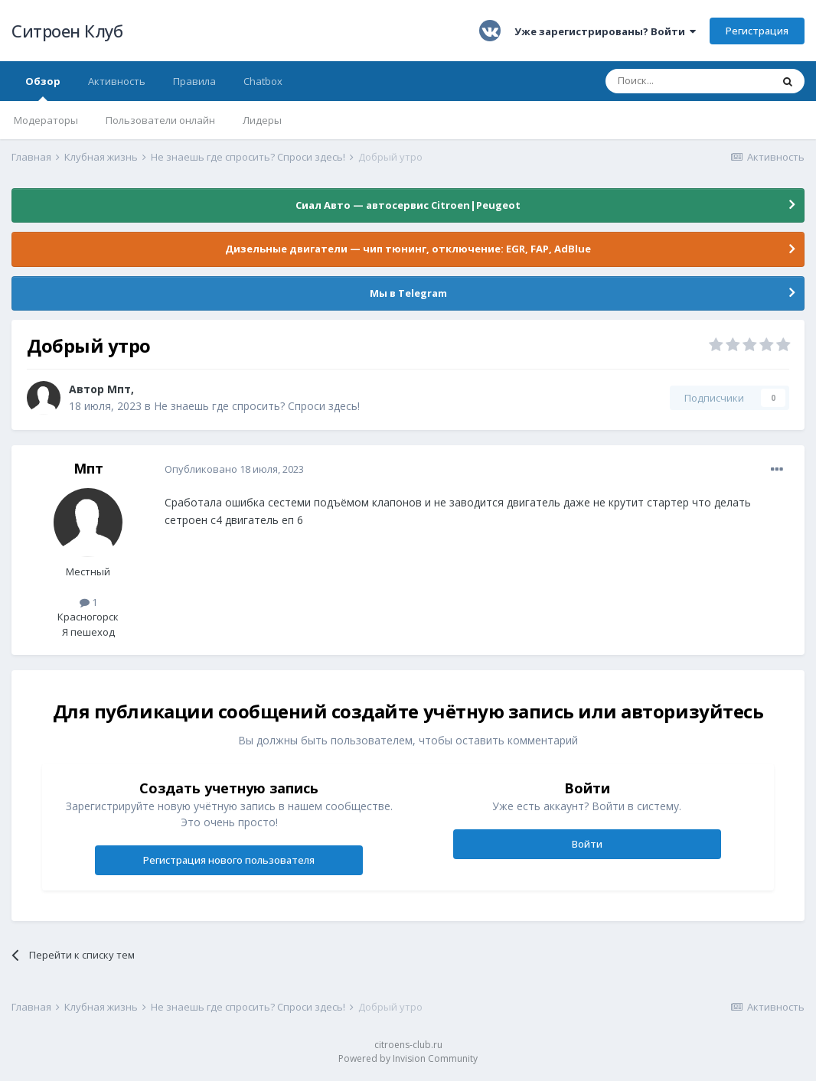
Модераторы (46, 120)
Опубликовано (234, 469)
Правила (194, 81)
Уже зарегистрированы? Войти (605, 31)
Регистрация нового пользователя (229, 860)
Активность (116, 81)
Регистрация (757, 30)
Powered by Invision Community (408, 1058)
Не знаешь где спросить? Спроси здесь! (257, 406)
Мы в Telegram (408, 293)
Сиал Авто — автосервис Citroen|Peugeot (408, 205)
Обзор (42, 87)
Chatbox (262, 81)
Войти (587, 844)
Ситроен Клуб (66, 30)
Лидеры (262, 120)
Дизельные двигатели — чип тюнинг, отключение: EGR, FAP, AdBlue (408, 249)
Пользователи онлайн (160, 120)
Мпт (119, 389)
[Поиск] (688, 81)
